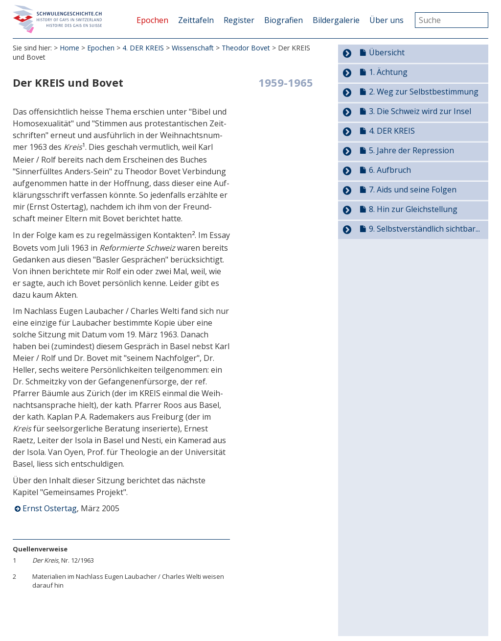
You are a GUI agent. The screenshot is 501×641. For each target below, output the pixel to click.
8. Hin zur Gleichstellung (413, 209)
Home (69, 48)
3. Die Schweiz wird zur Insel (420, 111)
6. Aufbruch (390, 170)
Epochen (152, 20)
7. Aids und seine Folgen (412, 189)
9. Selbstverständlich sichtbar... (424, 228)
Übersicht (387, 52)
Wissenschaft (193, 48)
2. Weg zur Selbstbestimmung (423, 91)
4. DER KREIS (143, 48)
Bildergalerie (336, 20)
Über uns (386, 20)
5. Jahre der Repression (411, 150)
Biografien (283, 20)
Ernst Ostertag (50, 509)
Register (239, 20)
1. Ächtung (388, 72)
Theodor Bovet (246, 48)
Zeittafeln (196, 20)
